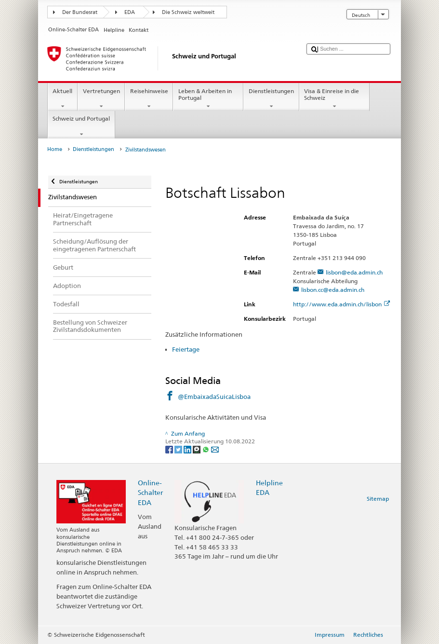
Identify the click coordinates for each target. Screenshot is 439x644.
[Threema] (197, 448)
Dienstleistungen (271, 98)
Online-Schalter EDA (150, 492)
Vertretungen (101, 98)
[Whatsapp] (206, 448)
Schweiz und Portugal (81, 126)
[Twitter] (179, 448)
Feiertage (186, 349)
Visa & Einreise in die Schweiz (334, 98)
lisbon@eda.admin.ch (354, 272)
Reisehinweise (149, 98)
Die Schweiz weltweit (188, 12)
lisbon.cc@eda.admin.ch (332, 290)
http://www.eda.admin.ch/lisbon (341, 304)
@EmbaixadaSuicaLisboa (214, 396)
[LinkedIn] (188, 448)
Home (54, 149)
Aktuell (62, 98)
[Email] (215, 448)
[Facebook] (169, 448)
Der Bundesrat (79, 12)
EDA (129, 12)
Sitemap (378, 498)
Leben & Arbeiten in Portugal (208, 98)
